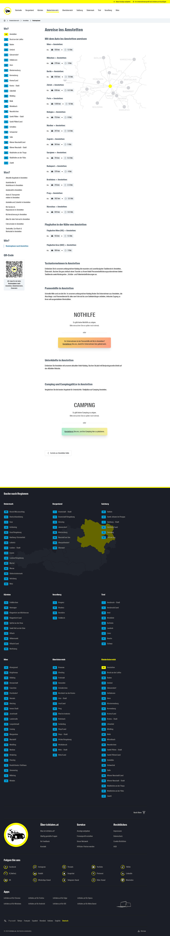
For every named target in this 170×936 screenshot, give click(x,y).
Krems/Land (11, 80)
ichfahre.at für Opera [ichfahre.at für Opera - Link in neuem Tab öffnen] (84, 898)
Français (27, 921)
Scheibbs (10, 127)
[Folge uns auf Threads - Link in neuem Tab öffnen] (75, 867)
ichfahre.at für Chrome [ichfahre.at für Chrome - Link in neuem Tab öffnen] (12, 898)
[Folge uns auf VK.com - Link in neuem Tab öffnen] (17, 880)
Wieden (9, 780)
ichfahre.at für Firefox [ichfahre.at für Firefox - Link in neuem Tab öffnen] (36, 898)
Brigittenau (11, 672)
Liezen (9, 553)
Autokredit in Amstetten (14, 190)
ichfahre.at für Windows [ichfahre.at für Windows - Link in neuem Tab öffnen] (12, 903)
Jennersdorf (60, 527)
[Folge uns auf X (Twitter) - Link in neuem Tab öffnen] (17, 873)
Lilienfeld (10, 91)
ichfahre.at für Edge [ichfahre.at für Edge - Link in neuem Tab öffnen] (60, 898)
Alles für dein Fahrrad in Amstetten (18, 219)
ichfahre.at (12, 931)
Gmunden (59, 683)
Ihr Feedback (45, 841)
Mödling (9, 96)
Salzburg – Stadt (110, 522)
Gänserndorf (11, 55)
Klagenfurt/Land (13, 618)
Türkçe (19, 921)
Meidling (10, 744)
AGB (115, 846)
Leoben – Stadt (12, 548)
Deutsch (65, 921)
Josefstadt (10, 713)
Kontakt (43, 846)
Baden (9, 44)
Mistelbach (10, 106)
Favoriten (10, 688)
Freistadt (59, 678)
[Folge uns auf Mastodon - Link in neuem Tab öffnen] (134, 880)
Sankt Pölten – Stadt (14, 116)
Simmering (11, 770)
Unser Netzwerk (82, 841)
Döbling (9, 678)
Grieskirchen (60, 688)
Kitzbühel (108, 618)
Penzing (9, 760)
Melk (8, 101)
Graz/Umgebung (12, 532)
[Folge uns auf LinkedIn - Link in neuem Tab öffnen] (134, 873)
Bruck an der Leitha (13, 39)
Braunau (58, 667)
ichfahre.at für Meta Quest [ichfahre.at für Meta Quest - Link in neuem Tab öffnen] (86, 903)
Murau (9, 568)
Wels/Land (59, 755)
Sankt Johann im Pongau (113, 517)
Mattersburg (60, 532)
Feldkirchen (11, 602)
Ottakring (10, 755)
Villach (9, 633)
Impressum (117, 831)
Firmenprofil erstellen (85, 836)
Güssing (58, 522)
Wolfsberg (10, 649)
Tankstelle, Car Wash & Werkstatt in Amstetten (14, 230)
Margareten (11, 734)
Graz (8, 522)
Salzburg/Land (110, 527)
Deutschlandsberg (13, 517)
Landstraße (11, 719)
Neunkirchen (11, 111)
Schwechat (10, 132)
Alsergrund (11, 667)
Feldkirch (59, 618)
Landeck (107, 628)
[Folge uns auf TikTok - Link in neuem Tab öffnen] (134, 867)
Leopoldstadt (11, 724)
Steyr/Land (59, 729)
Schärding (59, 724)
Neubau (9, 749)
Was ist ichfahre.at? (47, 831)
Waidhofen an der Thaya (15, 152)
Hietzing (10, 703)
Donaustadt (11, 683)
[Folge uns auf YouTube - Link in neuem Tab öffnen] (105, 867)
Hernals (9, 698)
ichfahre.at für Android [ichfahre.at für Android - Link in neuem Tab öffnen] (36, 903)
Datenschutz (118, 836)
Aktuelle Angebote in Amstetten (16, 178)
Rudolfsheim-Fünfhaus (15, 765)
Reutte (107, 638)
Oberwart (59, 548)
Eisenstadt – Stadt (62, 512)
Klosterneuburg (12, 70)
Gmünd (9, 49)
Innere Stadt (11, 708)
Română (43, 921)
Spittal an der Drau (13, 623)
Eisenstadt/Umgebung (64, 517)
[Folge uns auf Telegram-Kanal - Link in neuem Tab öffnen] (75, 880)
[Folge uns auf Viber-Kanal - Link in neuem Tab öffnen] (105, 880)
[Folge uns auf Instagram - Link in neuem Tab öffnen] (46, 867)
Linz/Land (59, 703)
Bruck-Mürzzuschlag (14, 512)
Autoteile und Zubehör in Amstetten (18, 202)
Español (35, 921)
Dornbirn (59, 612)
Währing (10, 775)
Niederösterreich (14, 21)
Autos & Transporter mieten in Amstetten (13, 196)
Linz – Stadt (60, 698)
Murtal (9, 563)
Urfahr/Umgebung (62, 739)
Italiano (50, 921)
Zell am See (108, 537)
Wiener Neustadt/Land (14, 142)
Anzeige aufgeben (83, 831)
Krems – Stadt (11, 85)
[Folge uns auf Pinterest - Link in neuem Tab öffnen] (105, 873)
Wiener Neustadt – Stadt (15, 147)
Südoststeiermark (13, 573)
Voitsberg (10, 578)
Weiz (8, 584)
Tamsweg (108, 532)
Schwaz (107, 643)
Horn (8, 65)
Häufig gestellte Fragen (48, 836)
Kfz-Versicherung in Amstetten (16, 214)
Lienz (106, 633)
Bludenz (58, 607)
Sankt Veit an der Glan (14, 628)
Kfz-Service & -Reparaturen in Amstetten (15, 208)
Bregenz (58, 602)
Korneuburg (11, 75)
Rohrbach (59, 719)
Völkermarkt (11, 638)
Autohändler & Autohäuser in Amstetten (14, 184)
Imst (106, 612)
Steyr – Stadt (60, 734)
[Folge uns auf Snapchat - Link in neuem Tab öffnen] (75, 873)
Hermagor (10, 607)
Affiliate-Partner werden (85, 846)
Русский (11, 921)
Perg (57, 708)
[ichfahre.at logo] (7, 11)
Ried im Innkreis (61, 713)
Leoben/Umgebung (14, 558)
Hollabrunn (10, 60)
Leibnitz (9, 542)
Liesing (9, 729)
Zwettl (9, 163)
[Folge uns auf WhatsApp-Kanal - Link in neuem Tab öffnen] (46, 880)
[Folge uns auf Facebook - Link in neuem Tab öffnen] (17, 867)
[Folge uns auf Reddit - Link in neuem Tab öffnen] (46, 873)
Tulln (8, 137)
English (57, 921)
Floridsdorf (11, 693)
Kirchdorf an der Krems (64, 693)
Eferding (58, 672)
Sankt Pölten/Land (13, 121)
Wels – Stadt (60, 749)
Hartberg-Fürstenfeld (14, 537)
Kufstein (107, 623)
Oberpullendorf (61, 542)
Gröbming (10, 527)
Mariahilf (10, 739)
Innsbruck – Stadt (111, 602)
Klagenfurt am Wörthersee (16, 612)
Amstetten (26, 21)
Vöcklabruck (60, 744)
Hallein (107, 512)
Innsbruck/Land (110, 607)
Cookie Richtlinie (119, 841)
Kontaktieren (67, 344)
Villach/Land (11, 643)
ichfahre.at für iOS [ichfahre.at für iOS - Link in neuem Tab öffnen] (59, 903)
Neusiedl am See (61, 537)
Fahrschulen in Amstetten (15, 224)
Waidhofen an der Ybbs (15, 157)
